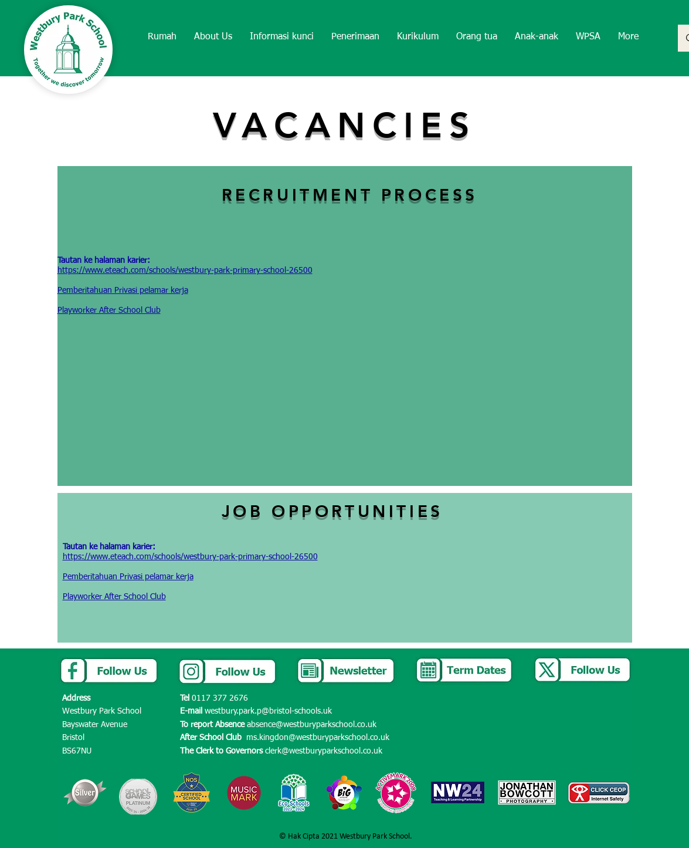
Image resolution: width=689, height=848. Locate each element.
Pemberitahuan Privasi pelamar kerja (122, 290)
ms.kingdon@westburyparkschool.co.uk (317, 738)
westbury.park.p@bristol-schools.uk (268, 711)
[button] (213, 37)
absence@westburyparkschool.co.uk (311, 725)
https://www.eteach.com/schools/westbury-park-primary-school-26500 (185, 270)
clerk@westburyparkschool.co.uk (323, 751)
